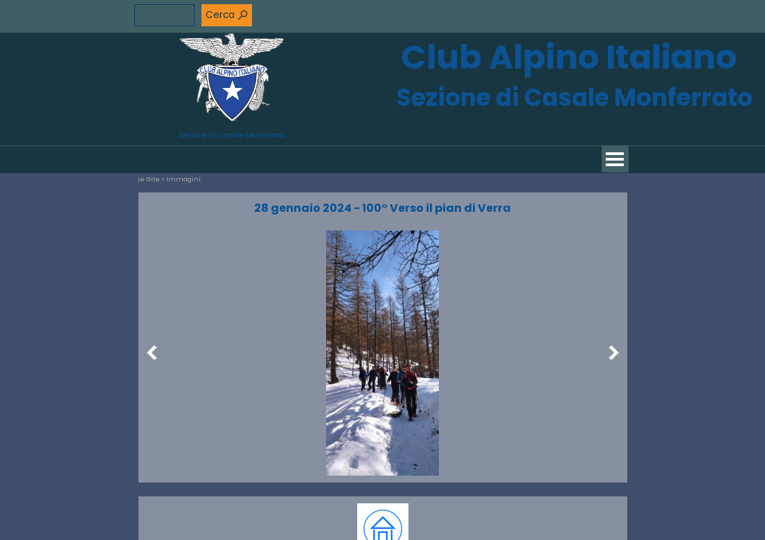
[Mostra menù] (615, 158)
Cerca (220, 14)
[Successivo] (610, 353)
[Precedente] (155, 353)
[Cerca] (164, 15)
